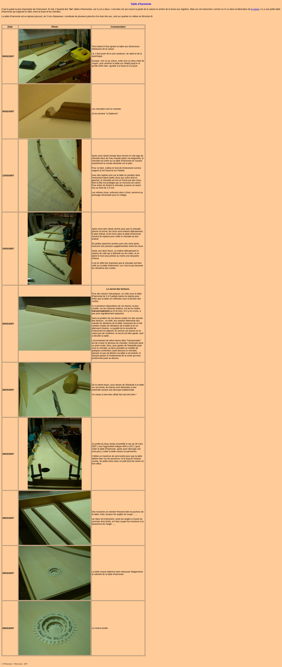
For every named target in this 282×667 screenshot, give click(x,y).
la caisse (255, 9)
